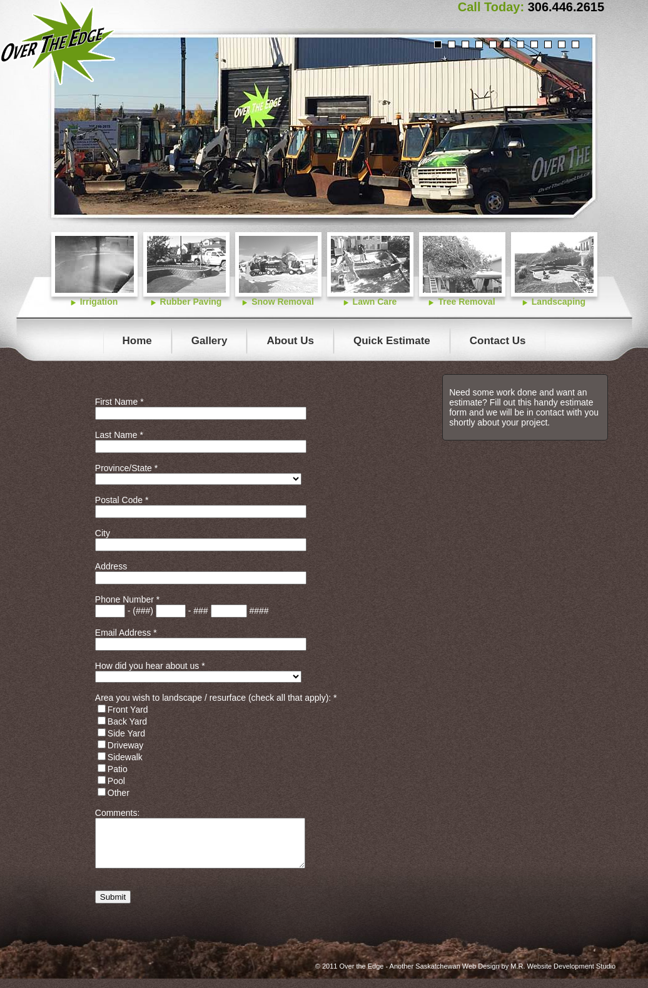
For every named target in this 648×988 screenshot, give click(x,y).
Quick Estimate (391, 341)
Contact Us (498, 341)
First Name (119, 402)
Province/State (126, 468)
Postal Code (122, 500)
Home (137, 341)
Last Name (119, 435)
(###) (143, 611)
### (200, 611)
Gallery (209, 341)
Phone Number (127, 599)
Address (111, 566)
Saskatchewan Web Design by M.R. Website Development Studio (515, 975)
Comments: (117, 813)
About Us (290, 341)
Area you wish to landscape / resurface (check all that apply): (216, 698)
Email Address (126, 633)
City (102, 533)
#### (258, 611)
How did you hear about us (150, 666)
